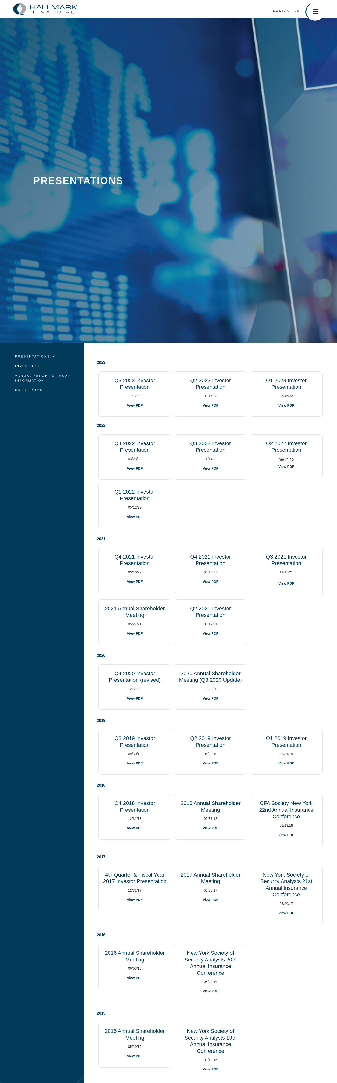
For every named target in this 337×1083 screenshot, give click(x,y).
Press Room (29, 398)
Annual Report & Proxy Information (43, 386)
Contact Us (286, 11)
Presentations (35, 364)
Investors (27, 374)
